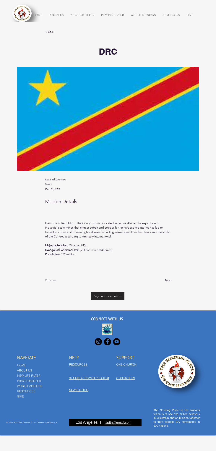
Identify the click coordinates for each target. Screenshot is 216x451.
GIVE (20, 396)
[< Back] (57, 32)
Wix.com (53, 422)
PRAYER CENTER (29, 381)
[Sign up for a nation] (107, 296)
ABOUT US (24, 370)
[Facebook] (107, 341)
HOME (21, 365)
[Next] (162, 280)
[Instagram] (98, 341)
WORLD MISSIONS (30, 386)
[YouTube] (116, 341)
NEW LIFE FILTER (28, 375)
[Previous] (57, 280)
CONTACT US (125, 378)
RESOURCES (26, 391)
